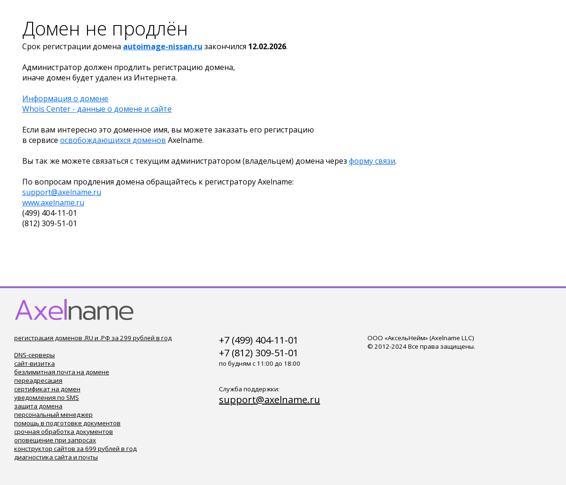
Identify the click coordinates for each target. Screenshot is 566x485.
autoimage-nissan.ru (162, 46)
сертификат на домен (47, 389)
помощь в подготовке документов (67, 423)
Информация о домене (65, 98)
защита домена (38, 406)
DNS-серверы (34, 355)
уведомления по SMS (46, 397)
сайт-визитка (34, 363)
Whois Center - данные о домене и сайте (97, 109)
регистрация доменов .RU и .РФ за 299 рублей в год (93, 338)
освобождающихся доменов (113, 140)
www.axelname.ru (53, 202)
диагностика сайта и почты (56, 457)
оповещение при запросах (55, 440)
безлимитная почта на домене (61, 372)
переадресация (38, 380)
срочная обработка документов (63, 431)
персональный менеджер (53, 414)
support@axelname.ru (61, 192)
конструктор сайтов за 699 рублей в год (75, 448)
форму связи (372, 161)
